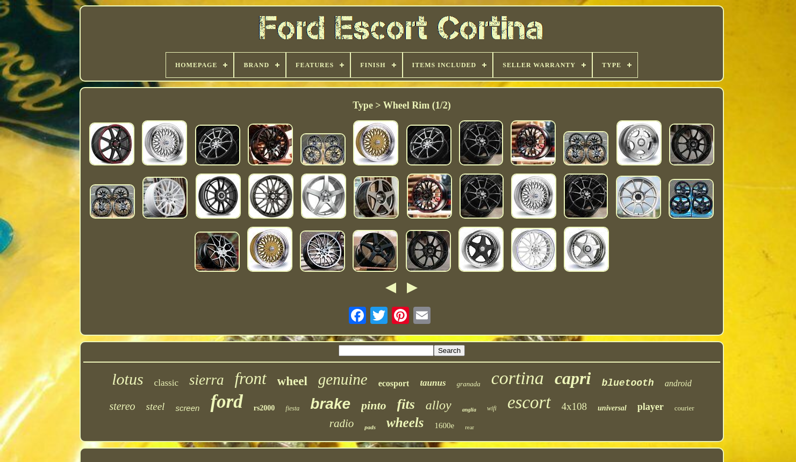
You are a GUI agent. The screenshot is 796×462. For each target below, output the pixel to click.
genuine (343, 379)
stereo (122, 406)
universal (612, 408)
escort (529, 402)
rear (469, 427)
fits (406, 404)
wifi (492, 408)
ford (226, 401)
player (650, 406)
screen (187, 408)
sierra (206, 380)
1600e (444, 425)
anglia (469, 410)
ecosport (394, 383)
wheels (405, 422)
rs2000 (264, 408)
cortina (517, 378)
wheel (292, 381)
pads (370, 427)
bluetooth (627, 383)
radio (341, 423)
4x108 (574, 406)
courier (684, 408)
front (250, 378)
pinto (373, 405)
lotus (127, 379)
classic (166, 383)
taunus (433, 383)
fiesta (292, 408)
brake (330, 403)
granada (469, 384)
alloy (438, 405)
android (678, 383)
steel (155, 406)
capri (573, 378)
